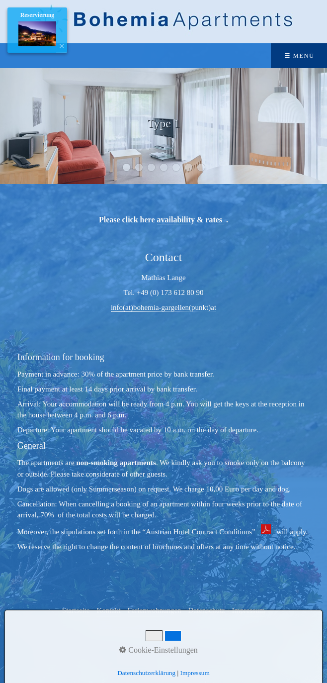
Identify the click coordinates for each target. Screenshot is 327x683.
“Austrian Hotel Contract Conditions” (199, 532)
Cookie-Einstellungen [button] (158, 650)
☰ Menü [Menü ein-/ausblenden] (299, 55)
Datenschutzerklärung (146, 673)
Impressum (195, 673)
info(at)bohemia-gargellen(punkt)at (163, 307)
